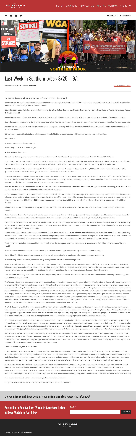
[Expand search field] (130, 5)
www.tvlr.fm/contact (78, 396)
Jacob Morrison (29, 85)
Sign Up (126, 412)
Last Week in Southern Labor (122, 86)
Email (73, 407)
